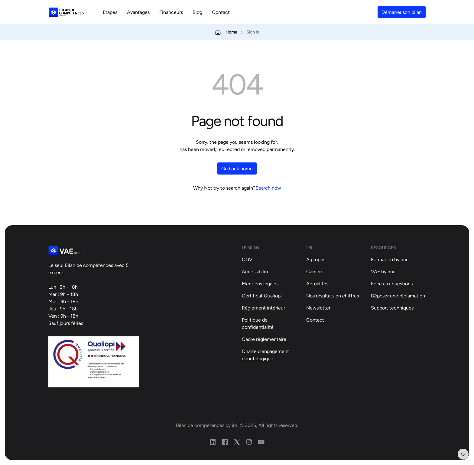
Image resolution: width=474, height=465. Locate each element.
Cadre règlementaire (264, 339)
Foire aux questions (392, 284)
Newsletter (318, 308)
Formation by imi (389, 259)
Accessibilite (256, 271)
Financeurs (171, 12)
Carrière (314, 271)
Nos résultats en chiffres (332, 296)
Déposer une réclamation (398, 296)
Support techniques (392, 308)
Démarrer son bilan (401, 12)
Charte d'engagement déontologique (265, 354)
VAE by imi (382, 271)
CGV (247, 259)
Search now (268, 188)
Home (231, 32)
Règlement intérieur (263, 308)
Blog (197, 12)
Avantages (138, 12)
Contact (221, 12)
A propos (315, 259)
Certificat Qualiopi (262, 296)
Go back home (237, 168)
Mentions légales (260, 284)
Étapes (110, 12)
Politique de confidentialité (258, 323)
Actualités (317, 284)
